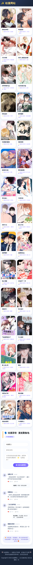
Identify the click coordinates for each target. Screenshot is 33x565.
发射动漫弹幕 (21, 465)
